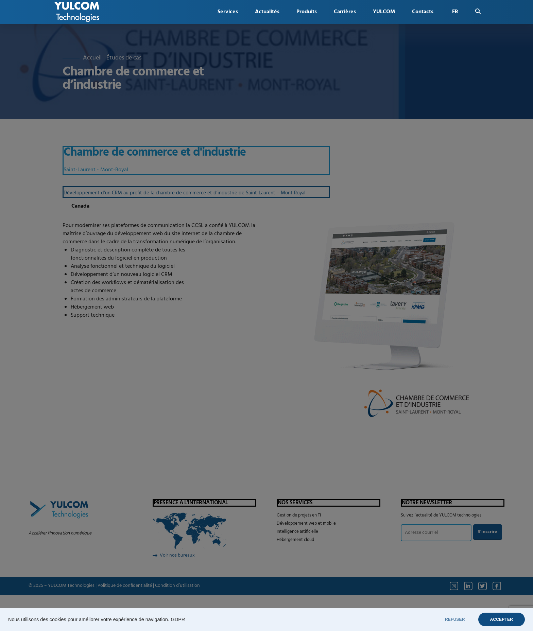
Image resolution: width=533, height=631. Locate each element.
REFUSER (455, 619)
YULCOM (384, 11)
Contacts (422, 11)
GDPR (178, 619)
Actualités (267, 11)
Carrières (345, 11)
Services (228, 11)
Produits (306, 11)
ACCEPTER (501, 619)
